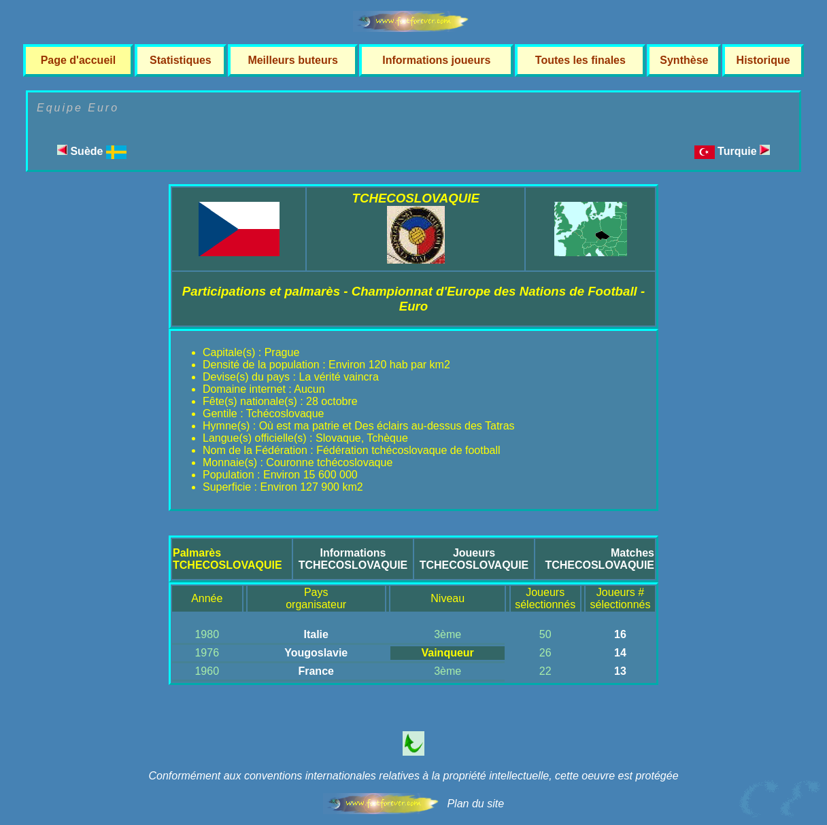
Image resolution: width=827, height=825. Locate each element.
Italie (315, 634)
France (315, 671)
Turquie (744, 151)
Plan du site (475, 803)
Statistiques (181, 60)
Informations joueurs (436, 60)
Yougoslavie (316, 653)
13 (620, 671)
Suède (91, 151)
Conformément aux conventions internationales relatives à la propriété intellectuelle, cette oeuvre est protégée (413, 776)
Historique (763, 60)
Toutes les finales (580, 60)
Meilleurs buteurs (292, 60)
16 (620, 634)
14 (620, 653)
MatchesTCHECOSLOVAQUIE (599, 559)
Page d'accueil (78, 60)
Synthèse (684, 60)
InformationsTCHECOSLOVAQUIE (353, 559)
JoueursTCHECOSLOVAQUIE (474, 559)
